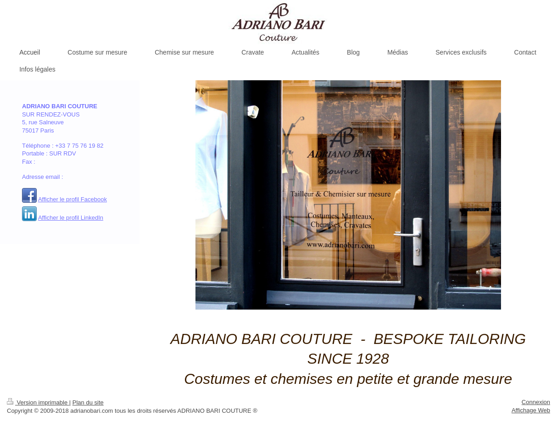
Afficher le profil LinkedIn (70, 217)
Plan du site (88, 402)
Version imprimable (38, 402)
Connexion (536, 402)
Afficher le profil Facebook (72, 199)
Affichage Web (531, 410)
